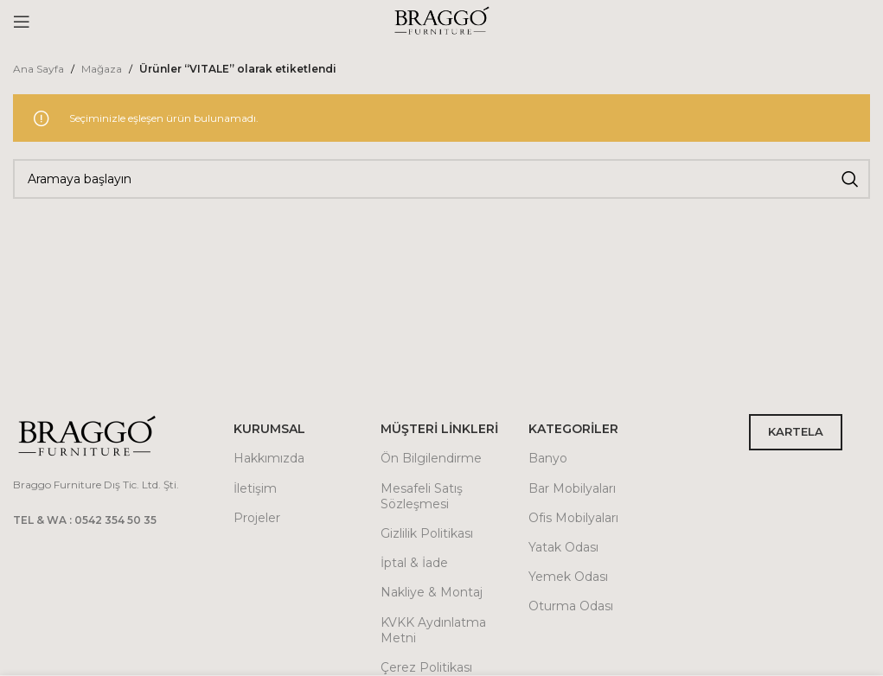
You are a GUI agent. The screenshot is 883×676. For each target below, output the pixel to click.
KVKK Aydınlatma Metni (433, 630)
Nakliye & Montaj (432, 592)
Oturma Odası (570, 606)
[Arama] (441, 179)
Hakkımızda (269, 458)
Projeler (257, 518)
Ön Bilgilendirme (431, 458)
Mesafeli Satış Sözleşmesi (422, 496)
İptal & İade (414, 563)
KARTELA (795, 431)
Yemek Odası (568, 576)
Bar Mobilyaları (572, 488)
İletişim (255, 488)
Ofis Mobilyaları (573, 518)
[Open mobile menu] (21, 21)
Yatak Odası (563, 547)
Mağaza (101, 68)
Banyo (547, 458)
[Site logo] (442, 20)
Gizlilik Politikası (427, 533)
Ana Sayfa (38, 68)
